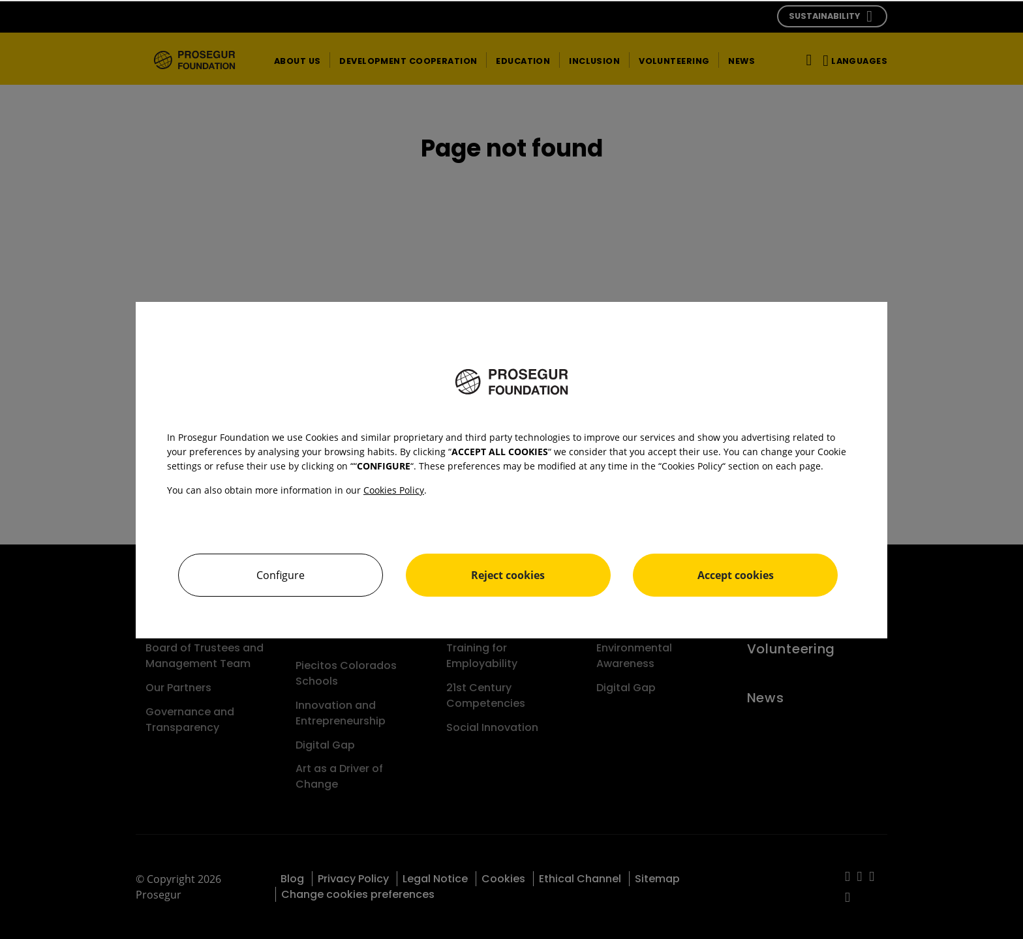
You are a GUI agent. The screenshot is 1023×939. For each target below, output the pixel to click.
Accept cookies (735, 575)
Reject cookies (508, 575)
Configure (280, 575)
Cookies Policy (393, 490)
